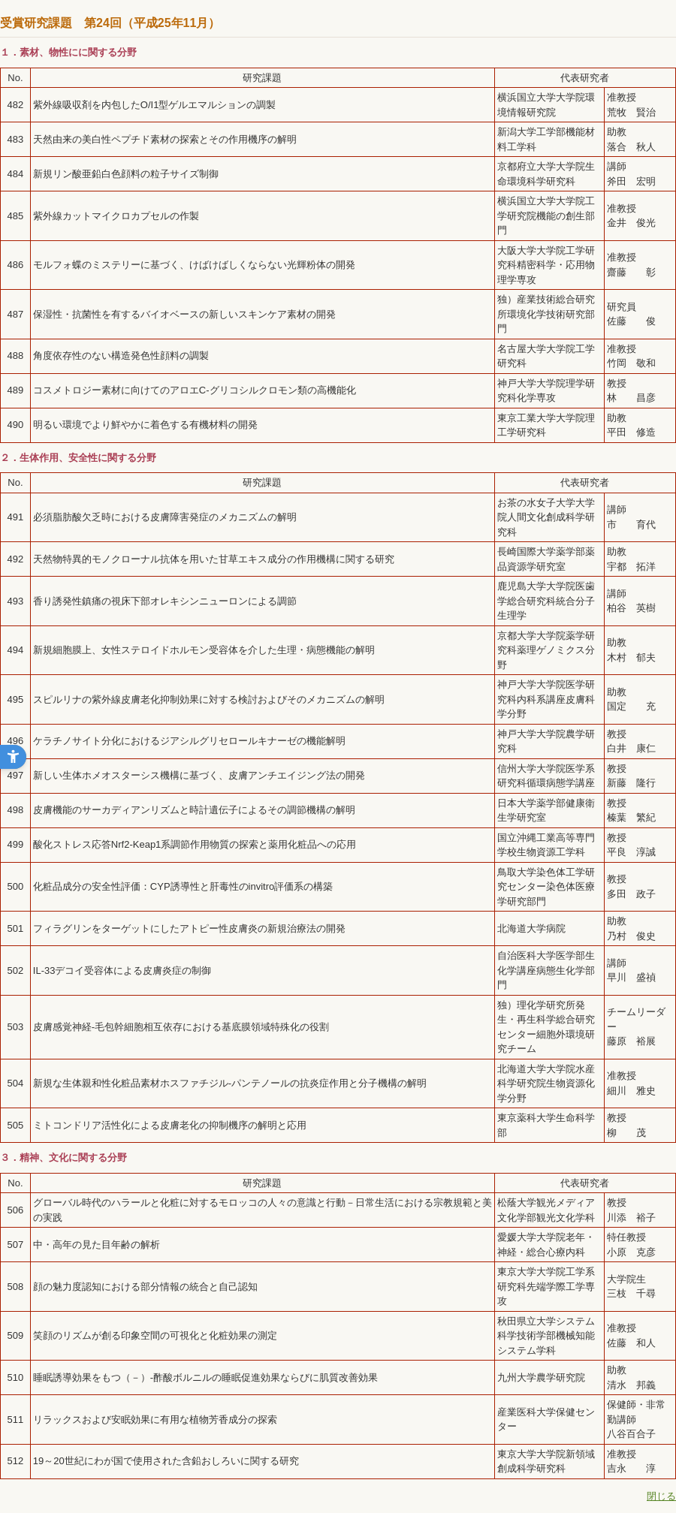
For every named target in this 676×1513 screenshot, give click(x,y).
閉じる (661, 1496)
